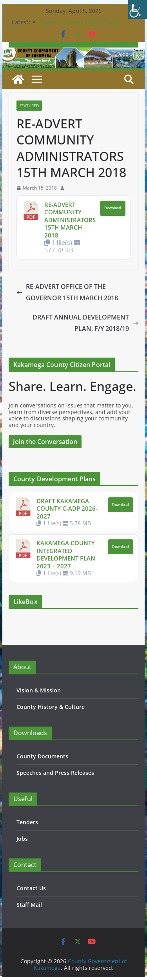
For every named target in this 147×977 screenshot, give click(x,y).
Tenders (27, 822)
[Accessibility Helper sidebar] (137, 9)
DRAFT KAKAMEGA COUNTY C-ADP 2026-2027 (67, 508)
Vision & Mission (38, 690)
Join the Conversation (45, 441)
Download (112, 208)
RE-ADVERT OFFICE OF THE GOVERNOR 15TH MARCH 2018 (67, 292)
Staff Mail (29, 904)
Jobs (22, 838)
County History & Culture (50, 706)
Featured (29, 105)
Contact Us (31, 888)
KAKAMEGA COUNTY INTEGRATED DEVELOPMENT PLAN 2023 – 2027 (65, 554)
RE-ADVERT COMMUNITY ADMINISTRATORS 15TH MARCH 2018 (70, 220)
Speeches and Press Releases (55, 772)
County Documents (42, 756)
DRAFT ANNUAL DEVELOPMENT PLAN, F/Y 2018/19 (85, 323)
